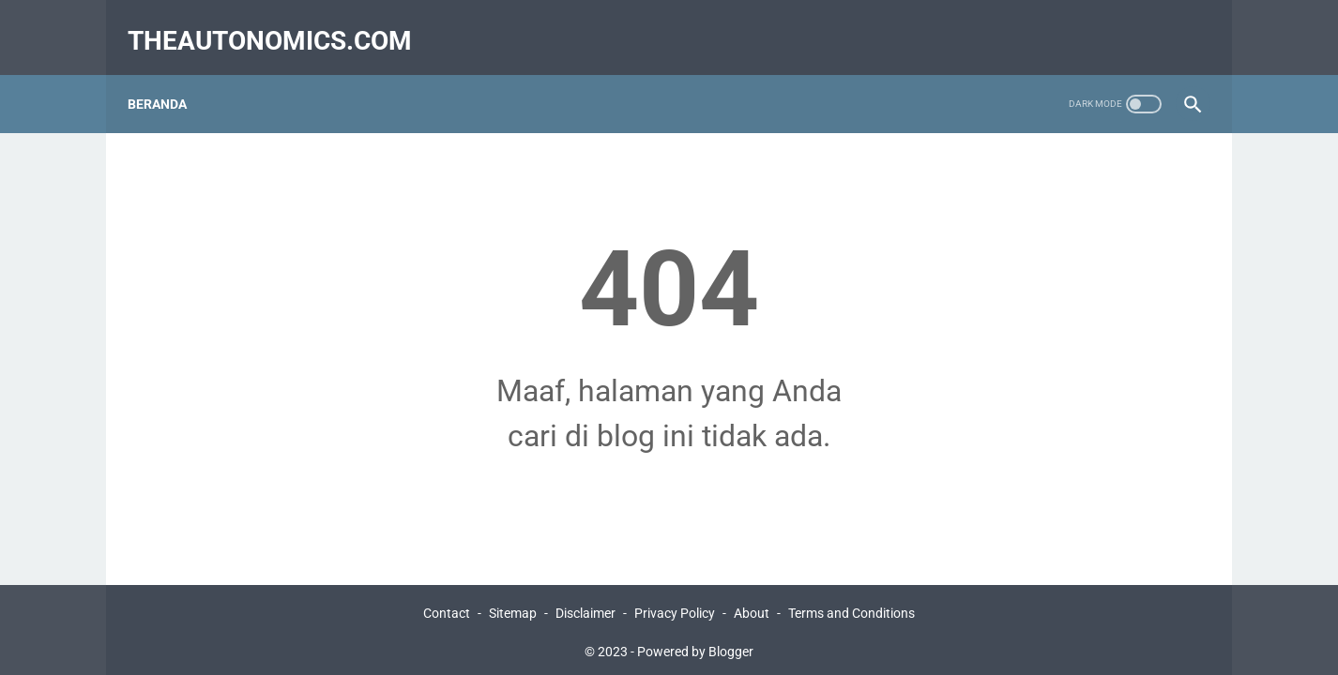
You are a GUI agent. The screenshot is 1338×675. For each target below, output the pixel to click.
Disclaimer (585, 607)
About (751, 607)
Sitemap (513, 607)
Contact (446, 607)
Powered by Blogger (695, 645)
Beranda (169, 74)
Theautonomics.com (282, 22)
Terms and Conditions (851, 607)
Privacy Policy (674, 607)
